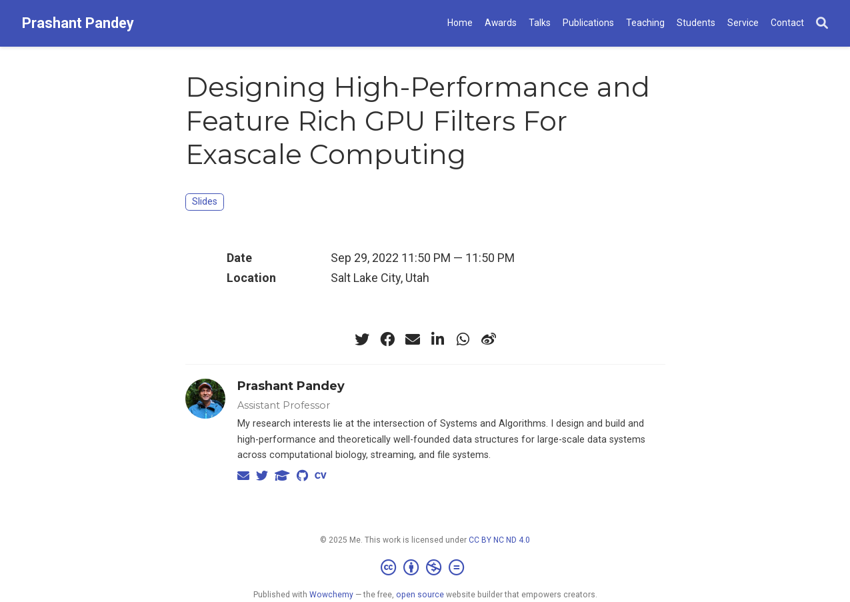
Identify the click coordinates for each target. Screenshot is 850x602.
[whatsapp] (463, 339)
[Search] (822, 23)
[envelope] (413, 339)
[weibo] (489, 339)
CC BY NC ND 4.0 (499, 540)
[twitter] (362, 339)
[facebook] (387, 339)
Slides (204, 201)
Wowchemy (331, 594)
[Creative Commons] (425, 568)
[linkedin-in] (438, 339)
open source (420, 594)
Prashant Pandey (78, 23)
